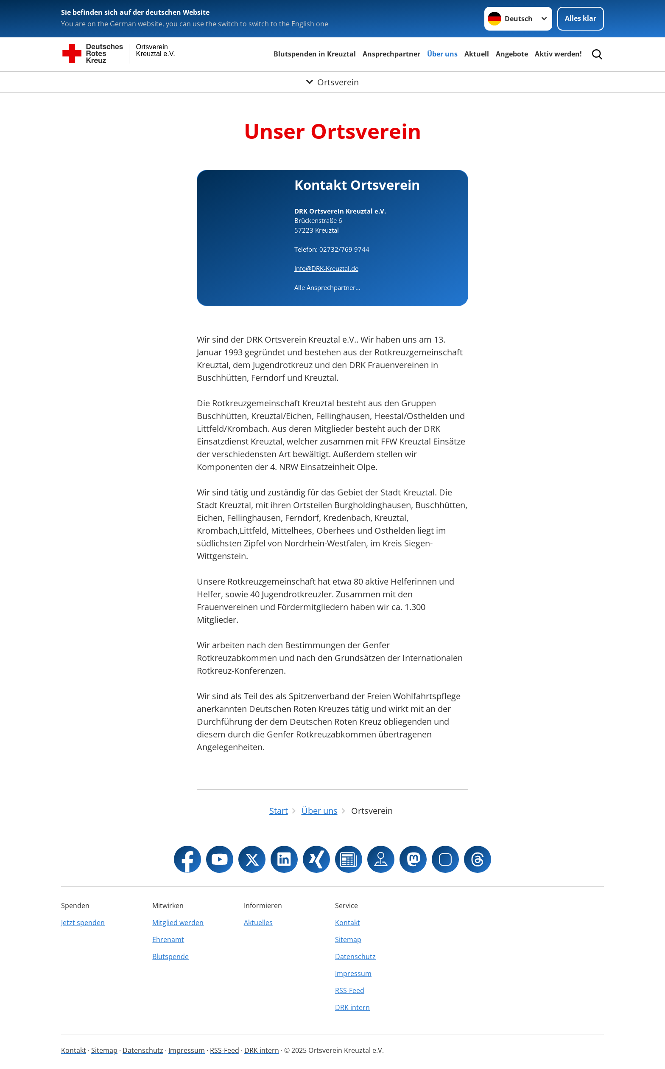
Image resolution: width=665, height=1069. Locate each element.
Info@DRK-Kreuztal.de (326, 268)
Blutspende (170, 956)
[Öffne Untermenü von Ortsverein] (332, 82)
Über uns (442, 54)
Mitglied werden (178, 922)
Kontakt (347, 922)
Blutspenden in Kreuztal (315, 54)
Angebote (512, 54)
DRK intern (352, 1007)
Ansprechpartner (391, 54)
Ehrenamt (168, 939)
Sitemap (348, 939)
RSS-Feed (349, 990)
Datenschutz (355, 956)
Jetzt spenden (83, 922)
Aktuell (476, 54)
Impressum (353, 973)
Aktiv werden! (558, 54)
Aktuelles (258, 922)
